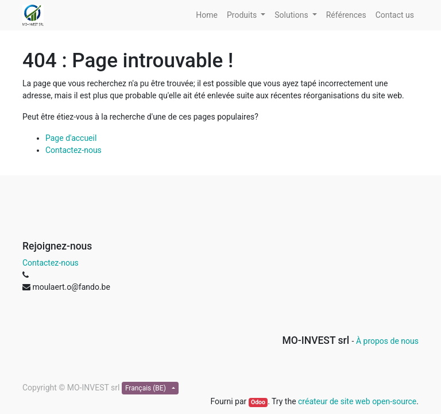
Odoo (258, 402)
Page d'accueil (70, 138)
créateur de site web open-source (357, 401)
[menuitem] (206, 15)
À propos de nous (387, 341)
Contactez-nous (73, 150)
